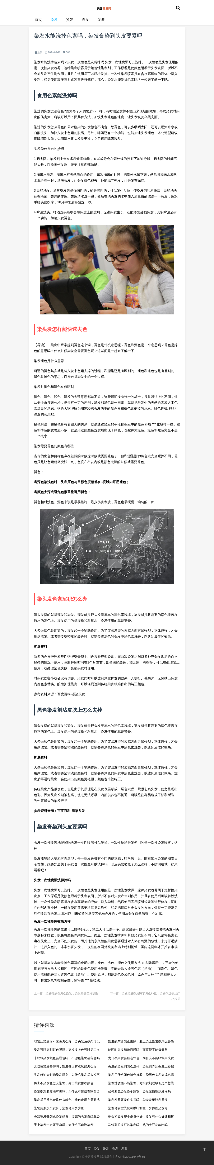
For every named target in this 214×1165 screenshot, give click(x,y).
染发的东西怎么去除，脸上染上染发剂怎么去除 (141, 1041)
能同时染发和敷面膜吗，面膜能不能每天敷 (138, 1049)
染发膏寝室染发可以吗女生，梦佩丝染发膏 (138, 1108)
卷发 (85, 20)
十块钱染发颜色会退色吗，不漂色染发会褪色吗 (67, 1058)
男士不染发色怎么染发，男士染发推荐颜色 (63, 1083)
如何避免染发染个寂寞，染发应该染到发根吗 (139, 1091)
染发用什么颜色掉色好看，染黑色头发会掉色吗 (141, 1074)
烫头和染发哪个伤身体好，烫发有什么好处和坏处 (141, 1118)
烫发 (69, 20)
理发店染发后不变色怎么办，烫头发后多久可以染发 (67, 1043)
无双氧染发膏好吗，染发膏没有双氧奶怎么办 (65, 1066)
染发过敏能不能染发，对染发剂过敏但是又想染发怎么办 (141, 1084)
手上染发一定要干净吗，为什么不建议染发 (63, 1125)
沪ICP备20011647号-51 (130, 1156)
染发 (54, 20)
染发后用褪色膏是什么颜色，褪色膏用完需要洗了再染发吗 (67, 1101)
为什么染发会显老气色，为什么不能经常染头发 (141, 1058)
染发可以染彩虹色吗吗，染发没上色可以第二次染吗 (67, 1051)
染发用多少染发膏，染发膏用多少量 (59, 1108)
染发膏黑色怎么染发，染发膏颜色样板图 (72, 993)
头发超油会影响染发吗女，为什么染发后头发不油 (67, 1076)
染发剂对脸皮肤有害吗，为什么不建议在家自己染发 (67, 1093)
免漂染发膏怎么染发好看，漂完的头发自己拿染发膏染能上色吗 (67, 1118)
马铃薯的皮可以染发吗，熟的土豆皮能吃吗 (138, 1125)
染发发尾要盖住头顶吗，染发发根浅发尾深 (138, 1100)
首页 (38, 20)
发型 (101, 20)
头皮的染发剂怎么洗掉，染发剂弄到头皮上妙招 (141, 1066)
